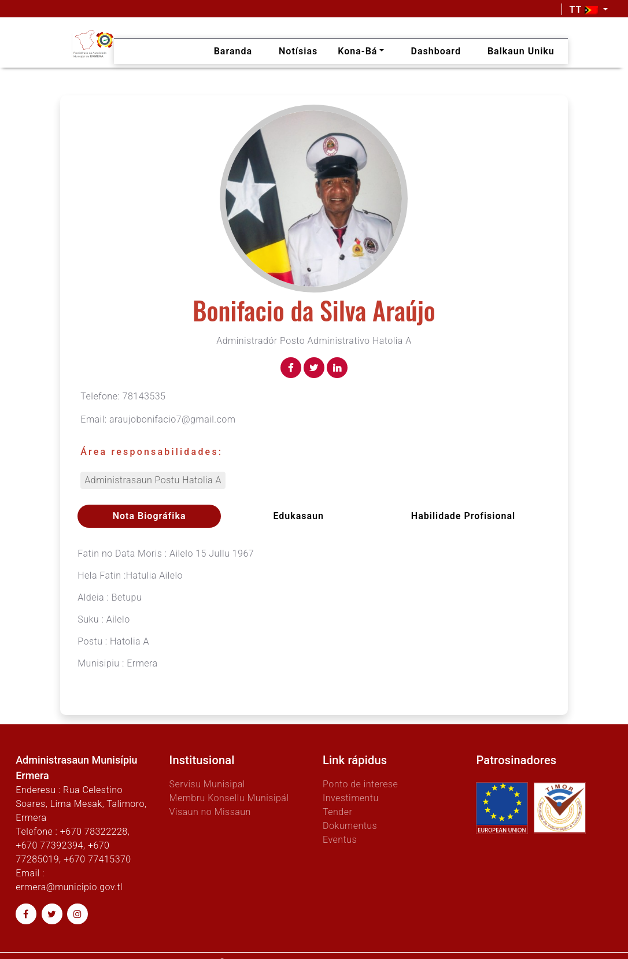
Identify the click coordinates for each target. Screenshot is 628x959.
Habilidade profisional (463, 515)
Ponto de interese (360, 784)
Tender (337, 811)
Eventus (340, 839)
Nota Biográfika (149, 515)
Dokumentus (350, 825)
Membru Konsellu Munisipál (229, 798)
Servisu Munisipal (207, 784)
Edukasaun (298, 515)
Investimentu (351, 798)
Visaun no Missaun (210, 811)
